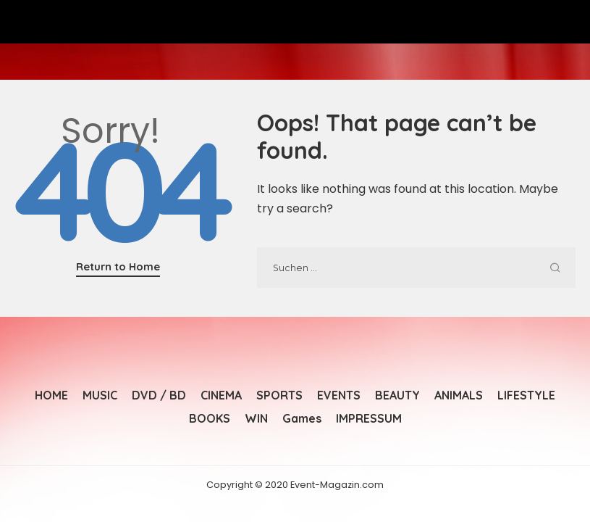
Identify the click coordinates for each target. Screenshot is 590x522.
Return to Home (118, 266)
